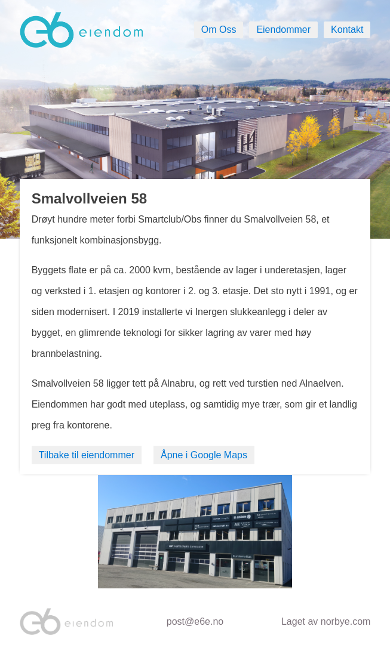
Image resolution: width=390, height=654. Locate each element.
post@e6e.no (195, 621)
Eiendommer (283, 29)
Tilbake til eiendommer (86, 455)
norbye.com (346, 621)
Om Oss (219, 29)
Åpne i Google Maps (204, 455)
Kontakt (347, 29)
